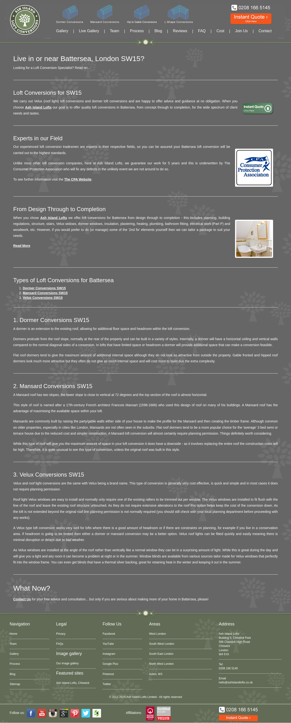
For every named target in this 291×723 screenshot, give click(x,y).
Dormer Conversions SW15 (44, 288)
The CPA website (78, 179)
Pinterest (108, 674)
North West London (161, 664)
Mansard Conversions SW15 (45, 293)
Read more (22, 246)
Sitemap (15, 684)
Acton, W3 (155, 674)
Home (13, 633)
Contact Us (22, 599)
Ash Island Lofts (38, 107)
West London (157, 633)
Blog (158, 31)
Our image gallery (67, 663)
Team (114, 31)
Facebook (109, 633)
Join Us (241, 31)
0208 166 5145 (228, 668)
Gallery (62, 31)
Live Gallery (89, 31)
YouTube (108, 643)
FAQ (202, 31)
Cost (220, 31)
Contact (265, 31)
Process (137, 31)
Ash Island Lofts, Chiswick (72, 683)
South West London (161, 643)
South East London (161, 653)
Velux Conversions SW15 (43, 298)
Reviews (180, 31)
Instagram (109, 653)
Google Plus (110, 664)
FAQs (59, 643)
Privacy (61, 633)
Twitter (107, 684)
